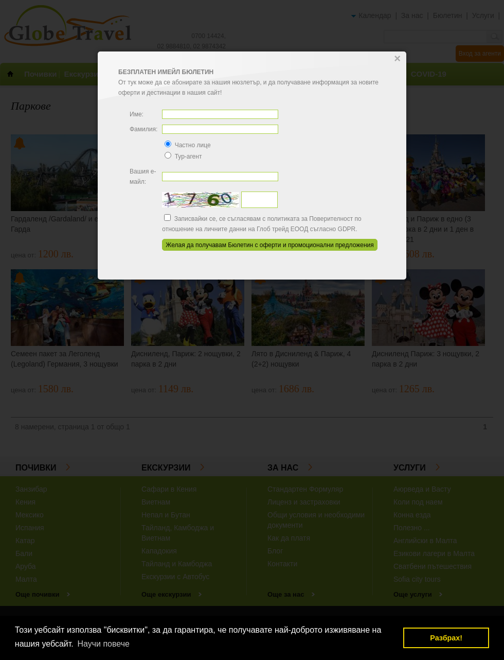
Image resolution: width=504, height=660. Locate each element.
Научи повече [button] (103, 643)
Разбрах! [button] (446, 638)
